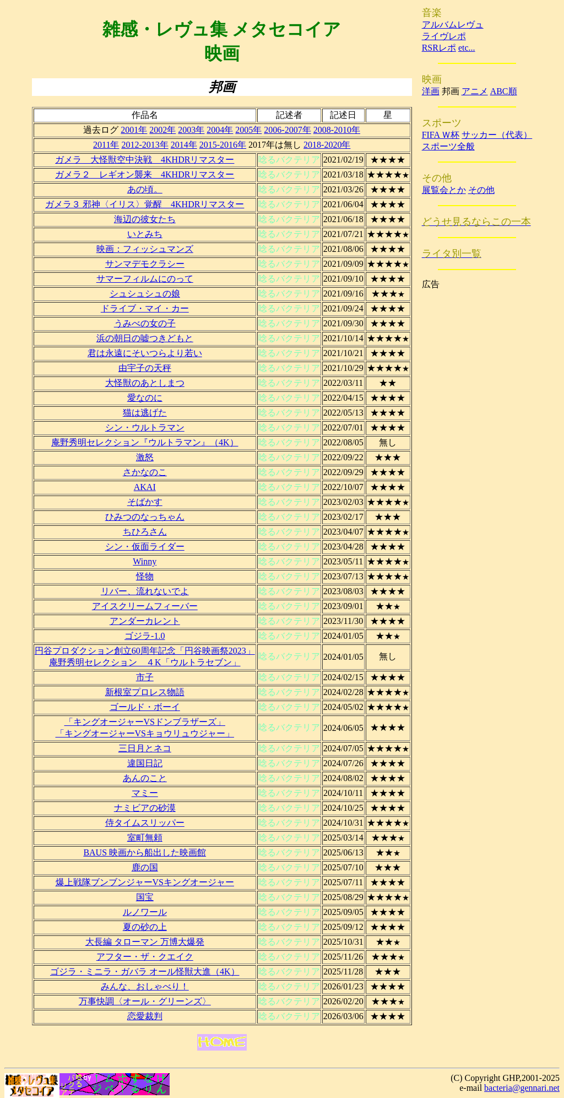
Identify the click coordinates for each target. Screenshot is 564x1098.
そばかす (144, 502)
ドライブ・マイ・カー (145, 308)
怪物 (145, 576)
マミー (145, 793)
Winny (144, 561)
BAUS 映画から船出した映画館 (144, 852)
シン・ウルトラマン (145, 427)
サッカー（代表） (497, 134)
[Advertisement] (466, 455)
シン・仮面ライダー (145, 546)
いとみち (144, 234)
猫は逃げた (145, 412)
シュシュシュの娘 (145, 293)
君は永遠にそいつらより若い (145, 353)
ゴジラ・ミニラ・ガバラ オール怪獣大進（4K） (145, 971)
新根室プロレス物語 (145, 692)
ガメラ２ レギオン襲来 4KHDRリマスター (144, 174)
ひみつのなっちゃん (145, 516)
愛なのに (144, 397)
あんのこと (145, 778)
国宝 (145, 897)
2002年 (162, 129)
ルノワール (145, 912)
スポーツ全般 (448, 146)
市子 (145, 677)
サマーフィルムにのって (144, 278)
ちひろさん (145, 531)
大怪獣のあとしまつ (145, 382)
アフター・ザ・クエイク (144, 956)
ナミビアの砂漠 (145, 807)
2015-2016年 (222, 144)
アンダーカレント (145, 621)
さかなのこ (145, 472)
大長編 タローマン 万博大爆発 (144, 941)
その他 (481, 190)
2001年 (134, 129)
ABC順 (503, 91)
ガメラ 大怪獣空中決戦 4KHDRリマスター (144, 159)
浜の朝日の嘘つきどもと (144, 338)
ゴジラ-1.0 (144, 635)
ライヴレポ (444, 36)
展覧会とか (444, 190)
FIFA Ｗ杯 (441, 134)
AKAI (145, 487)
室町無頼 (144, 837)
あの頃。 (144, 189)
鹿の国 (145, 867)
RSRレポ (439, 47)
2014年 (184, 144)
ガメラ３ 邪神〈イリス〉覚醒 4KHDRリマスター (144, 204)
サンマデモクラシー (145, 263)
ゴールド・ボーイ (145, 707)
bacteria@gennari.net (522, 1087)
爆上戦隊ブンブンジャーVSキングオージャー (145, 882)
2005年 (248, 129)
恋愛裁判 (144, 1016)
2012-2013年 (144, 144)
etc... (466, 47)
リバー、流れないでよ (145, 591)
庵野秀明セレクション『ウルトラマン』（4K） (144, 442)
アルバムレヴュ (453, 24)
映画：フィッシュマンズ (144, 249)
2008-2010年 (336, 129)
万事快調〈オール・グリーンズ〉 (145, 1001)
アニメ (475, 91)
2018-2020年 (326, 144)
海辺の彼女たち (145, 219)
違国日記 (144, 763)
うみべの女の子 (145, 323)
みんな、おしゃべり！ (145, 986)
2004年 (220, 129)
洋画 (431, 91)
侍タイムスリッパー (145, 822)
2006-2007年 (287, 129)
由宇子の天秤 (144, 368)
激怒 (145, 457)
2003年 (191, 129)
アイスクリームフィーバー (145, 606)
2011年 (106, 144)
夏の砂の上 (145, 927)
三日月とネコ (144, 748)
